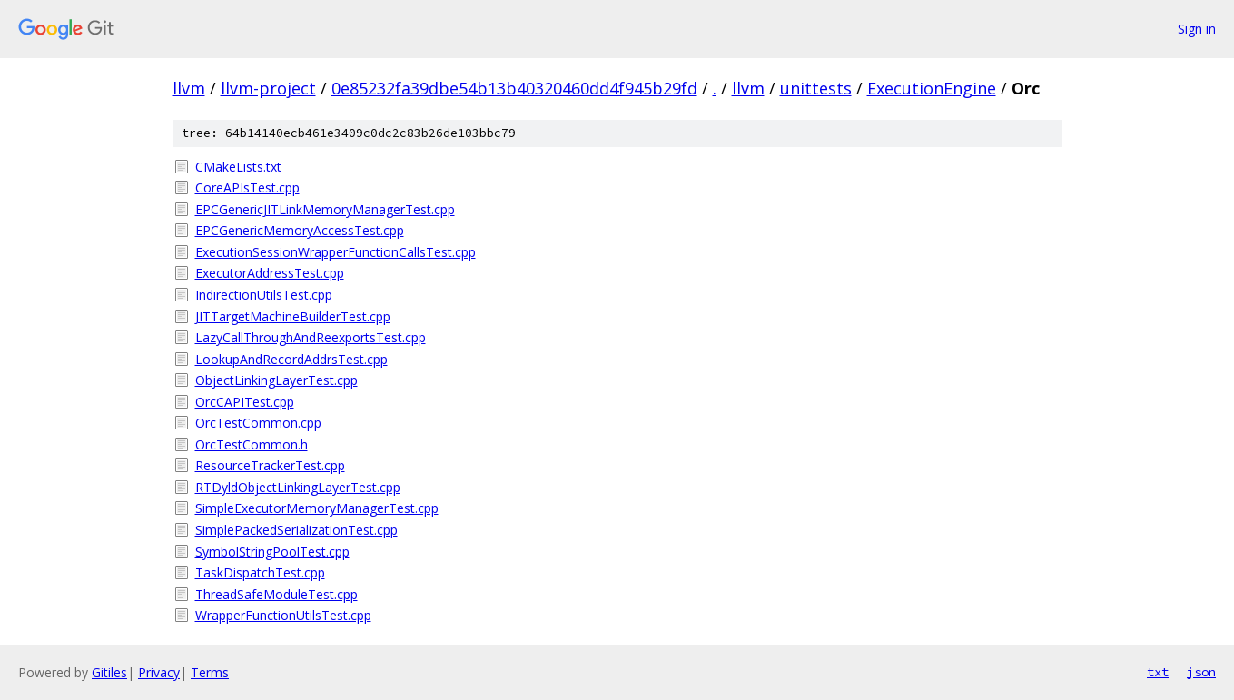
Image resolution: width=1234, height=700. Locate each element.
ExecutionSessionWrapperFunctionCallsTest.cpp (335, 252)
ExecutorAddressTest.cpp (269, 272)
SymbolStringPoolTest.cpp (272, 551)
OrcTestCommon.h (251, 444)
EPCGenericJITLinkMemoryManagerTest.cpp (325, 209)
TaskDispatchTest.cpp (260, 572)
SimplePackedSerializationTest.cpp (296, 529)
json (1201, 672)
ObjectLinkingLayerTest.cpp (276, 380)
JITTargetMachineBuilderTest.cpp (292, 316)
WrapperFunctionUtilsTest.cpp (283, 615)
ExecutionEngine (931, 88)
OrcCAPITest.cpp (244, 401)
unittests (816, 88)
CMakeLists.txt (238, 166)
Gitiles (109, 672)
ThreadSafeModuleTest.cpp (276, 594)
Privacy (159, 672)
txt (1158, 672)
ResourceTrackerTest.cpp (270, 465)
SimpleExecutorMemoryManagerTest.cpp (317, 508)
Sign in (1197, 28)
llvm (189, 88)
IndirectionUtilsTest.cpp (263, 294)
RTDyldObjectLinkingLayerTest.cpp (297, 487)
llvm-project (268, 88)
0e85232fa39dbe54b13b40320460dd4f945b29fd (514, 88)
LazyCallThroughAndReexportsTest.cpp (310, 337)
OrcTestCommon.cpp (258, 422)
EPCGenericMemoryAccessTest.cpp (299, 230)
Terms (210, 672)
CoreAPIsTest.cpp (247, 187)
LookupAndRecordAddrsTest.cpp (291, 359)
